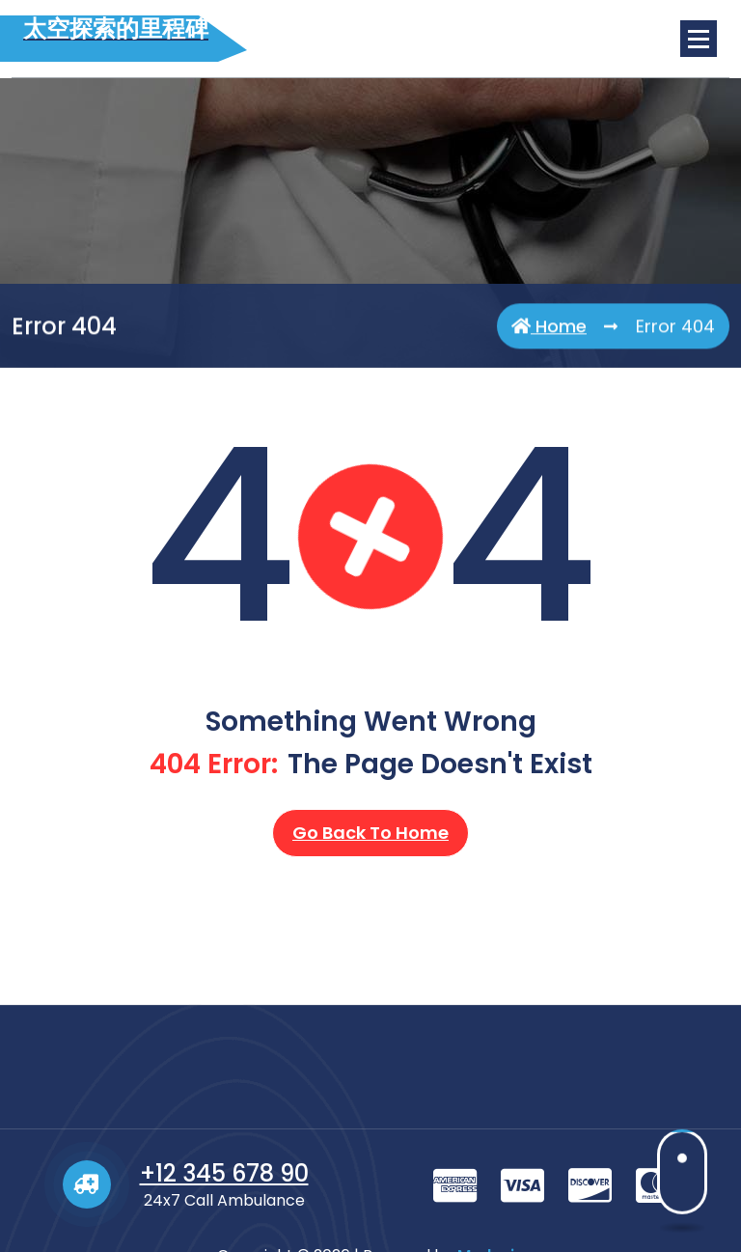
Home (549, 333)
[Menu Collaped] (698, 38)
